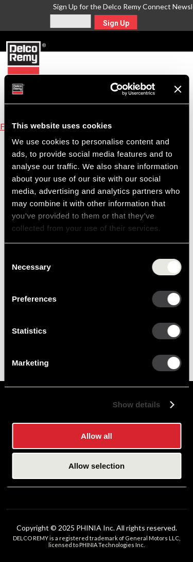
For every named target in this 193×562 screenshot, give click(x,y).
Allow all (96, 436)
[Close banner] (177, 89)
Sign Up (116, 23)
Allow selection (96, 465)
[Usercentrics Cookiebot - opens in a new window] (115, 89)
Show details (137, 404)
